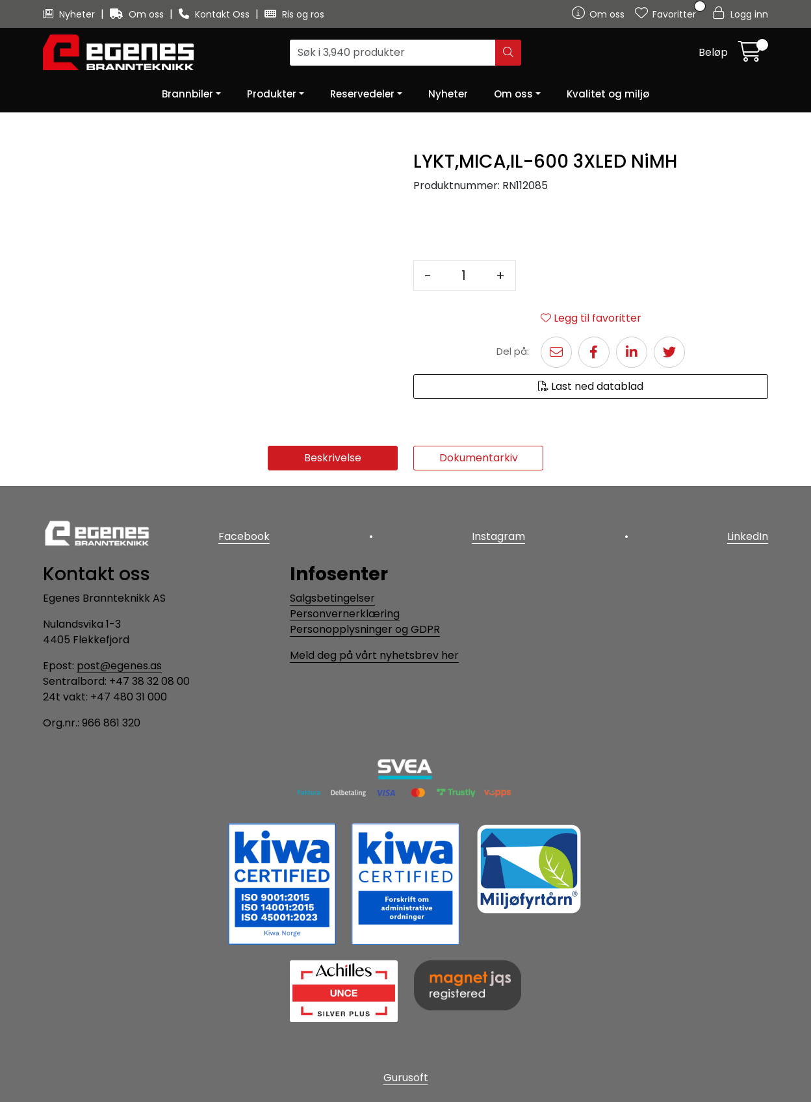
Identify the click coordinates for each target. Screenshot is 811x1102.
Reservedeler (362, 94)
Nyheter (70, 14)
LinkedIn (747, 536)
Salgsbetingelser (332, 598)
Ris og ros (294, 14)
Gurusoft (405, 1077)
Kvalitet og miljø (608, 94)
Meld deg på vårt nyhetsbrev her (374, 655)
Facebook (244, 536)
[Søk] (393, 53)
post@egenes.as (119, 665)
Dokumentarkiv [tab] (478, 457)
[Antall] (463, 275)
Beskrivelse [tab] (332, 457)
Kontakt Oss (215, 14)
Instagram (498, 536)
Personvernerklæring (345, 613)
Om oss (138, 14)
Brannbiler (187, 94)
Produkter (271, 94)
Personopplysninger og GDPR (365, 629)
